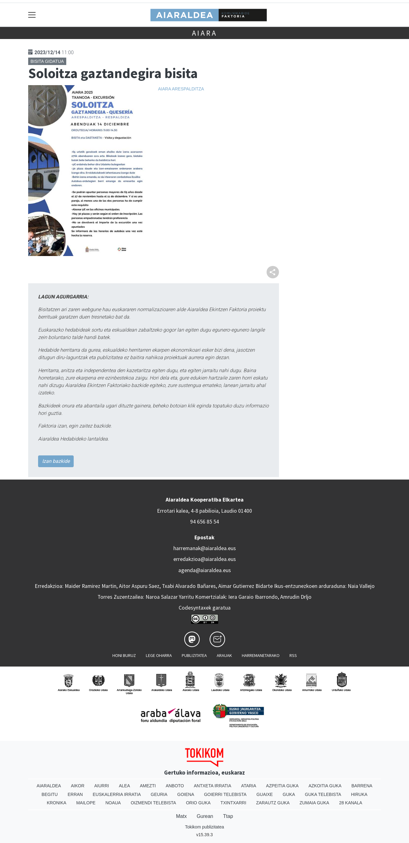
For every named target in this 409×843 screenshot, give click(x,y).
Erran (75, 794)
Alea (124, 785)
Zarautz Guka (272, 802)
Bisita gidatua (47, 61)
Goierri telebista (225, 794)
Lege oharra (159, 655)
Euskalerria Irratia (117, 794)
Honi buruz (124, 655)
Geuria (159, 794)
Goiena (185, 794)
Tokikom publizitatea (204, 826)
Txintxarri (233, 802)
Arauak (224, 655)
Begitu (49, 794)
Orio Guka (198, 802)
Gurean (205, 816)
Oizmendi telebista (153, 802)
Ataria (248, 785)
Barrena (361, 785)
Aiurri (101, 785)
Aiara (204, 33)
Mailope (85, 802)
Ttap (228, 816)
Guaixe (264, 794)
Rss (293, 655)
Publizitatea (194, 655)
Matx (181, 816)
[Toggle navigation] (32, 14)
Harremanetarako (261, 655)
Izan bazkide (56, 461)
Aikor (78, 785)
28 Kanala (350, 802)
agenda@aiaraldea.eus (204, 570)
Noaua (113, 802)
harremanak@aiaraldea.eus (204, 548)
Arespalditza (188, 88)
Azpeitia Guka (282, 785)
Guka (289, 794)
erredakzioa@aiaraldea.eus (204, 559)
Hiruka (359, 794)
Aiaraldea (49, 785)
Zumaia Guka (314, 802)
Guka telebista (323, 794)
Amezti (148, 785)
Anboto (175, 785)
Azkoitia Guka (325, 785)
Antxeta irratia (212, 785)
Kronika (56, 802)
